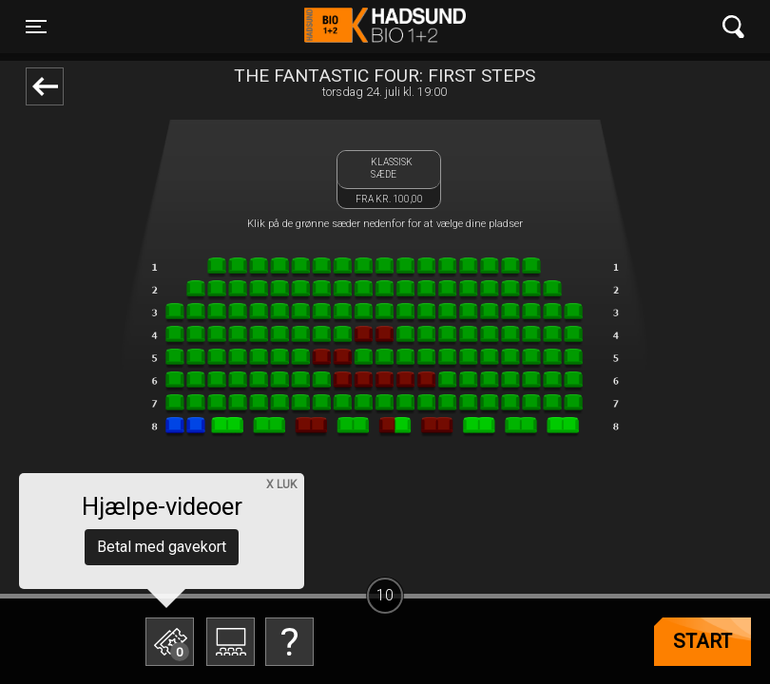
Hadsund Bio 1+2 (385, 26)
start (702, 641)
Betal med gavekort (161, 547)
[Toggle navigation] (36, 26)
